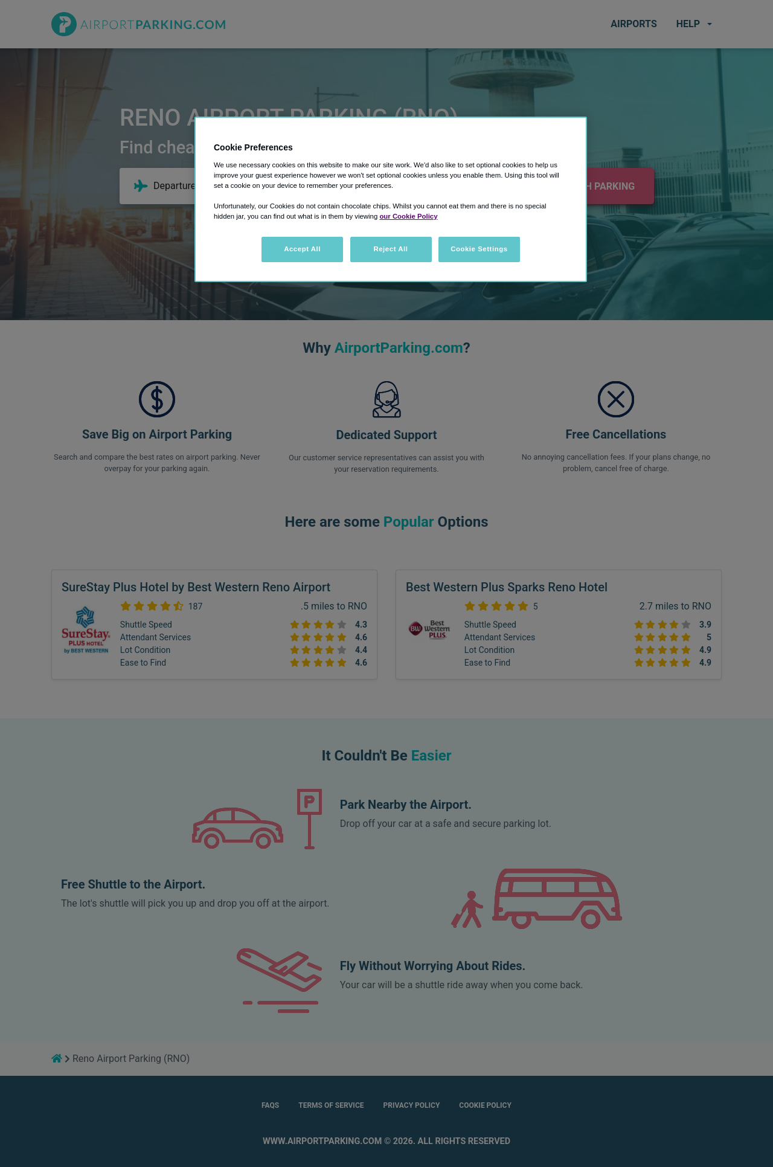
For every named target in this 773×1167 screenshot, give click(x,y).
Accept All (302, 248)
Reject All (390, 248)
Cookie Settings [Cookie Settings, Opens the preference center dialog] (479, 248)
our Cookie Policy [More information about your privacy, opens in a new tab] (408, 216)
